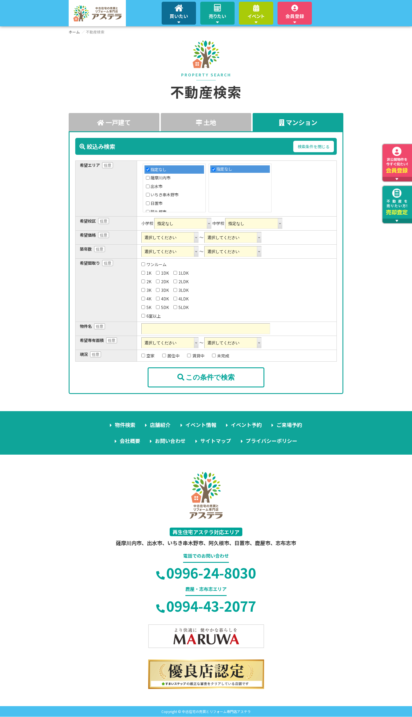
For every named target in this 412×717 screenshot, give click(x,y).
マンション (298, 122)
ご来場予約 (289, 425)
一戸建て (114, 122)
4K (146, 299)
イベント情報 (200, 425)
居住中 (170, 355)
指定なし (158, 169)
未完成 (220, 355)
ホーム (74, 32)
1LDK (181, 273)
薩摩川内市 (160, 178)
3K (146, 290)
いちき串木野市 (164, 194)
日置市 (156, 203)
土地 (206, 122)
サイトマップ (215, 441)
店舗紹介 (160, 425)
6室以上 (151, 316)
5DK (162, 307)
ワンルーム (154, 264)
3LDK (181, 290)
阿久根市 (158, 212)
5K (146, 307)
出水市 (156, 186)
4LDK (181, 299)
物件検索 (125, 425)
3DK (162, 290)
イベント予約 (246, 425)
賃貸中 (195, 355)
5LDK (181, 307)
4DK (162, 299)
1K (146, 273)
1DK (162, 273)
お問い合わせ (170, 441)
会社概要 (130, 441)
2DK (162, 281)
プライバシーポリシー (271, 441)
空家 (147, 355)
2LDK (181, 281)
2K (146, 281)
